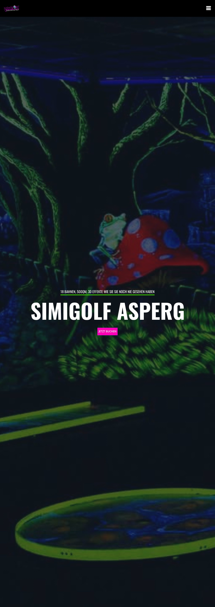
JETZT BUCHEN (107, 331)
